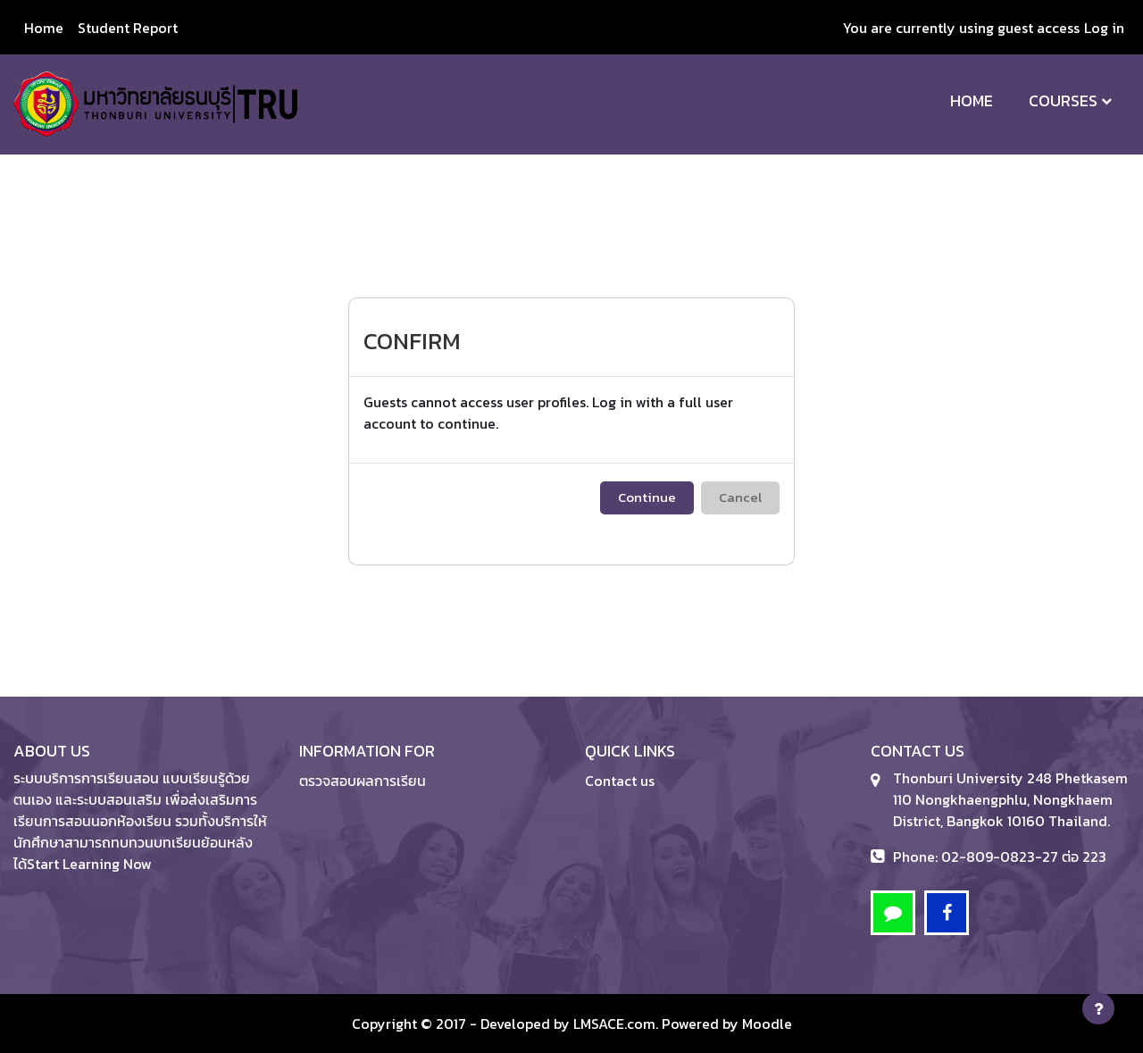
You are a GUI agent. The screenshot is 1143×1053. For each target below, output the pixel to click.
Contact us (620, 780)
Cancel (740, 497)
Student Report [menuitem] (128, 27)
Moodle (767, 1023)
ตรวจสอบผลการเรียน (362, 780)
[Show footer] (1098, 1008)
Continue (647, 497)
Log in (1104, 27)
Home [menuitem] (43, 27)
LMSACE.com (614, 1023)
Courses (1063, 100)
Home (971, 100)
